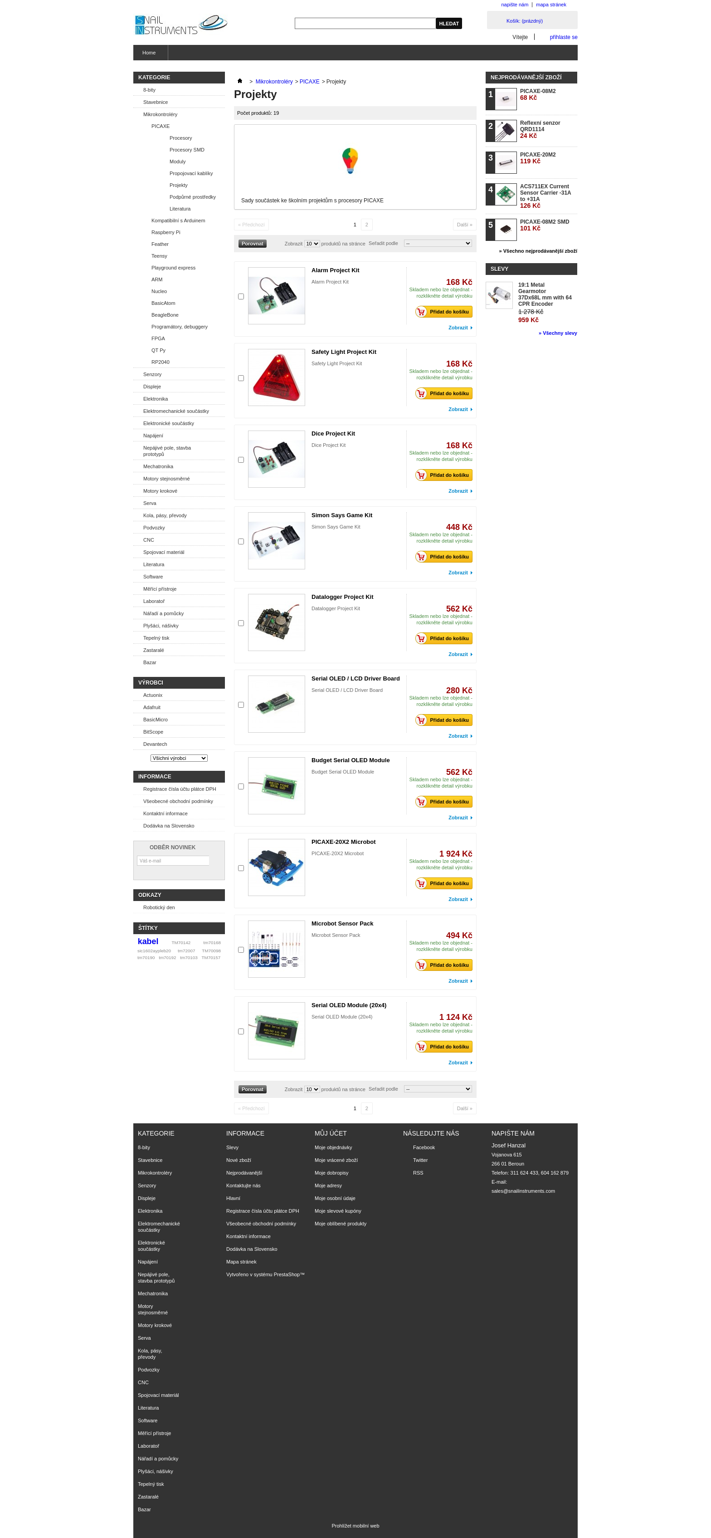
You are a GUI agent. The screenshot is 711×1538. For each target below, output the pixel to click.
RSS (418, 1173)
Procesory (181, 138)
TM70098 (211, 950)
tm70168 (212, 942)
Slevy (499, 269)
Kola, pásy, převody (165, 515)
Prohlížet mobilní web (355, 1525)
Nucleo (159, 291)
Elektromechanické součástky (176, 411)
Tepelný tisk (156, 638)
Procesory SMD (187, 149)
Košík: (524, 21)
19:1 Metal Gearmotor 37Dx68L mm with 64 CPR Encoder (545, 294)
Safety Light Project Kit (344, 351)
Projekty (179, 185)
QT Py (158, 350)
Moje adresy (328, 1185)
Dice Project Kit (333, 433)
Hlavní (233, 1198)
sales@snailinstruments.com (523, 1191)
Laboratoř (154, 601)
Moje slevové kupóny (338, 1211)
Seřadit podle (383, 243)
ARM (156, 279)
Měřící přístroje (159, 589)
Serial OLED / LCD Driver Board (356, 678)
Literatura (180, 208)
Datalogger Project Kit (343, 596)
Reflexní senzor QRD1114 (540, 129)
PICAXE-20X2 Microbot (344, 841)
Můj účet (331, 1133)
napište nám (514, 4)
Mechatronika (158, 466)
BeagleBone (165, 315)
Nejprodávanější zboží (526, 77)
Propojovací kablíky (191, 173)
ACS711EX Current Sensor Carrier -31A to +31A (545, 196)
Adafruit (152, 707)
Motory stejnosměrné (166, 478)
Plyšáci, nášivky (161, 625)
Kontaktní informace (165, 813)
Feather (160, 244)
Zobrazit (294, 243)
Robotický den (159, 907)
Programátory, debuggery (179, 326)
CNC (148, 540)
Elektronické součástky (168, 423)
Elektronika (155, 399)
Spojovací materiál (164, 552)
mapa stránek (551, 4)
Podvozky (154, 527)
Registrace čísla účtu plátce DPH (179, 789)
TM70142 (181, 942)
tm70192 (167, 957)
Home (147, 55)
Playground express (173, 267)
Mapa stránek (241, 1261)
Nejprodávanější (244, 1173)
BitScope (153, 732)
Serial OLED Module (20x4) (349, 1005)
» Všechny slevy (558, 333)
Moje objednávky (333, 1147)
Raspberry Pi (165, 232)
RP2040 (160, 362)
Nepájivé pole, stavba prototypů (167, 451)
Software (153, 576)
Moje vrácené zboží (336, 1160)
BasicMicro (155, 719)
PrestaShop (287, 1274)
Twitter (420, 1160)
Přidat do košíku (444, 312)
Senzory (152, 374)
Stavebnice (155, 102)
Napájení (153, 435)
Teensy (159, 256)
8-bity (149, 90)
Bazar (149, 662)
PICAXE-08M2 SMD (545, 225)
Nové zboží (238, 1160)
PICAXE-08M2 (538, 94)
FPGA (158, 338)
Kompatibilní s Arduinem (178, 220)
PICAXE (160, 126)
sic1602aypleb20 (154, 950)
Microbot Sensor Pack (343, 923)
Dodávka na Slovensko (169, 825)
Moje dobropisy (332, 1173)
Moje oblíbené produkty (340, 1223)
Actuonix (152, 695)
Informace (154, 777)
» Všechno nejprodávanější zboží (538, 251)
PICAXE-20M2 (538, 158)
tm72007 (186, 950)
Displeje (152, 386)
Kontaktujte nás (243, 1185)
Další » (464, 224)
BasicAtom (163, 303)
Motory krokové (160, 491)
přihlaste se (564, 37)
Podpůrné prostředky (193, 197)
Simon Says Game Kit (342, 515)
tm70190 (146, 957)
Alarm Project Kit (335, 270)
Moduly (177, 161)
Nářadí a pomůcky (163, 613)
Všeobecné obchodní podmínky (178, 801)
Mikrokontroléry (160, 114)
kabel (148, 941)
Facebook (424, 1147)
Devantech (155, 744)
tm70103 (188, 957)
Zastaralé (153, 650)
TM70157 (210, 957)
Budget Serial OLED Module (351, 760)
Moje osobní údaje (335, 1198)
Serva (149, 503)
